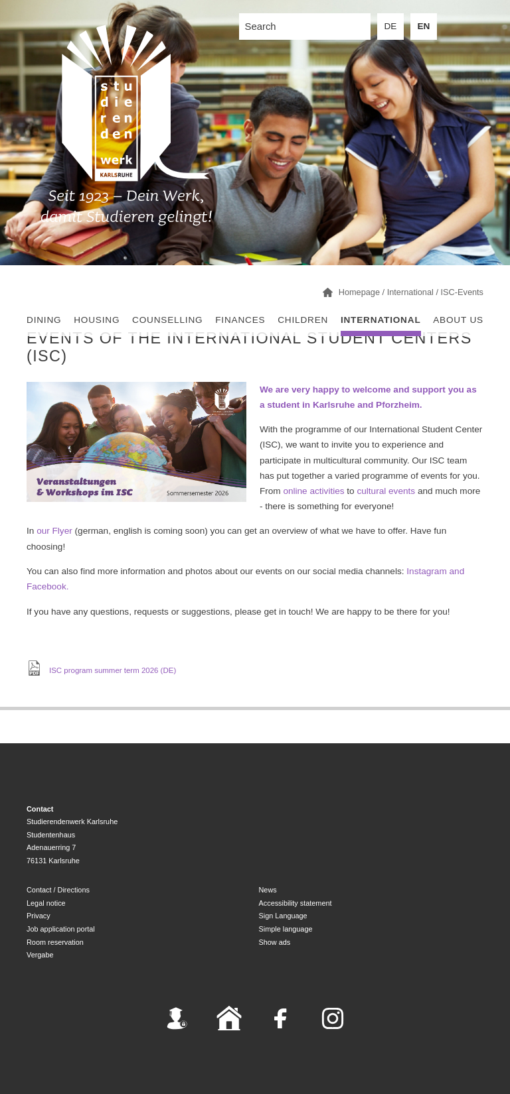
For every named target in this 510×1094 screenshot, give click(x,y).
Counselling (167, 320)
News (268, 890)
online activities (313, 491)
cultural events (386, 491)
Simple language (286, 929)
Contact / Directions (58, 890)
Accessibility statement (295, 903)
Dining (44, 320)
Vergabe (40, 955)
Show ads (275, 942)
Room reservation (55, 942)
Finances (240, 320)
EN (424, 26)
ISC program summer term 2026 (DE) (112, 670)
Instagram (426, 571)
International (381, 320)
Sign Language (283, 916)
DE (390, 26)
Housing (97, 320)
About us (458, 320)
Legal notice (46, 903)
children (303, 320)
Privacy (38, 916)
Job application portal (61, 929)
